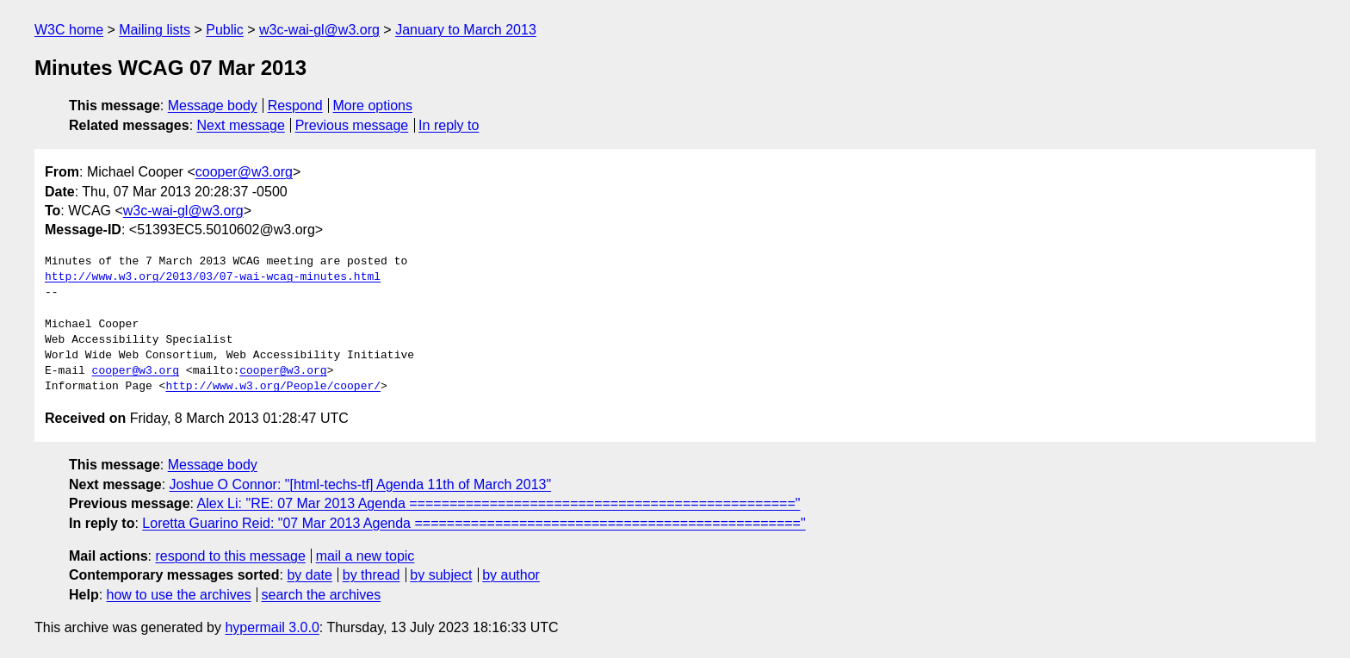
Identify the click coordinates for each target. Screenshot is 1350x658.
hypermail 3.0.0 (272, 627)
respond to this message (230, 556)
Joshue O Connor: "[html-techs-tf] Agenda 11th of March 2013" (361, 484)
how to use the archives (179, 594)
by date (309, 575)
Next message (241, 125)
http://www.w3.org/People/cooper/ (273, 386)
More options (373, 105)
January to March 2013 (465, 29)
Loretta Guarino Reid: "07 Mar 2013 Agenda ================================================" (473, 523)
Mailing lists (154, 29)
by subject (441, 575)
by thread (371, 575)
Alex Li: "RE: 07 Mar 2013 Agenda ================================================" (499, 503)
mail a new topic (365, 556)
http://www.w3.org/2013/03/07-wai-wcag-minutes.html (213, 277)
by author (511, 575)
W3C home (68, 29)
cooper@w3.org (244, 171)
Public (225, 29)
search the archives (321, 594)
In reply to (448, 125)
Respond (295, 105)
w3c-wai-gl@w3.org (319, 29)
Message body (212, 105)
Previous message (352, 125)
